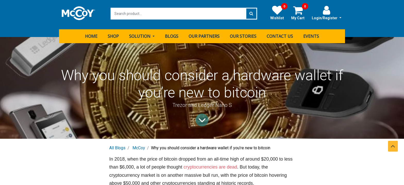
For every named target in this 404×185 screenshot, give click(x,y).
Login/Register (326, 12)
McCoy (138, 145)
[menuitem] (91, 34)
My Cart (299, 12)
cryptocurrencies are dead (210, 165)
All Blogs (117, 145)
